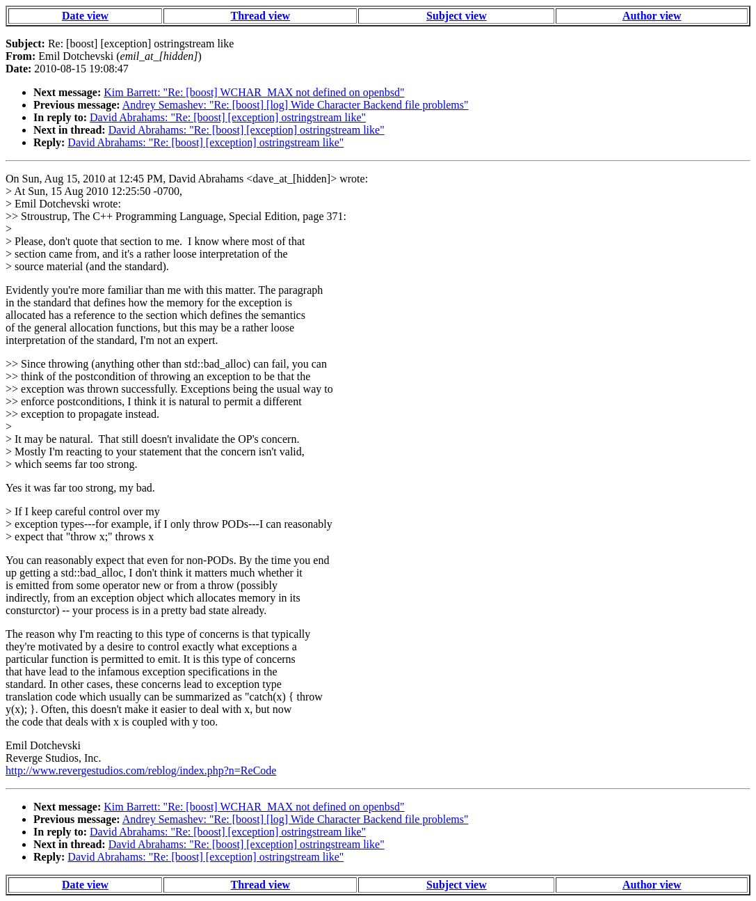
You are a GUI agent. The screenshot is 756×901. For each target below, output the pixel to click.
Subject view (456, 16)
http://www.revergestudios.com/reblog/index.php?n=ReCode (141, 770)
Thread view (260, 16)
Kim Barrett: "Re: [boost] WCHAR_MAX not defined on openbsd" (254, 92)
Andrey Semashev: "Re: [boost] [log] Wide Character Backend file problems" (295, 105)
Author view (652, 16)
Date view (85, 16)
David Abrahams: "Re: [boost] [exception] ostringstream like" (228, 117)
